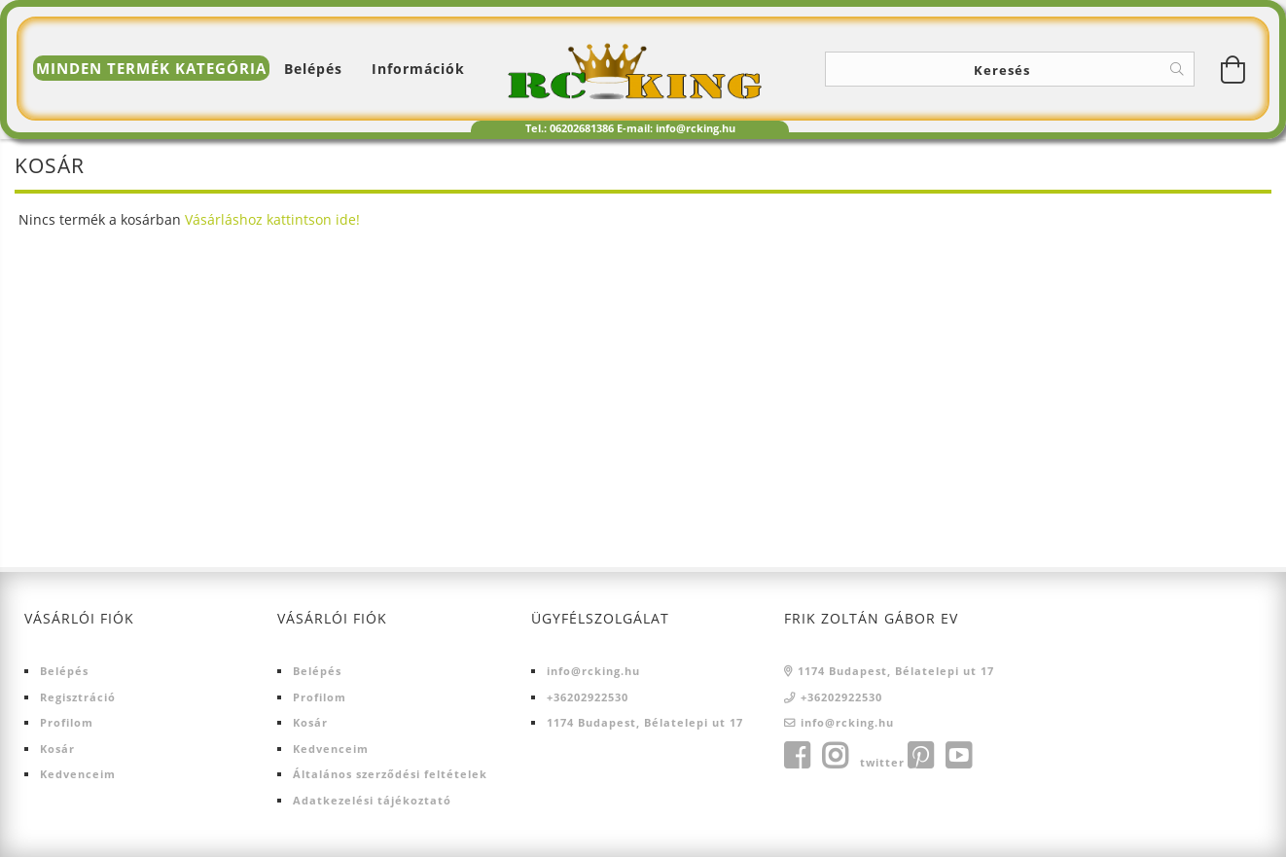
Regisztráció (78, 697)
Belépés (64, 670)
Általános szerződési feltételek (390, 774)
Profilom (66, 722)
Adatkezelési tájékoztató (372, 800)
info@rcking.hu (593, 670)
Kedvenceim (78, 774)
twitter (882, 762)
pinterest (920, 755)
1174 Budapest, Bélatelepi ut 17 (645, 722)
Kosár (57, 748)
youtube (958, 755)
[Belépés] (313, 69)
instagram (834, 755)
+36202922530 (587, 697)
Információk (418, 68)
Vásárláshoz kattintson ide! (272, 219)
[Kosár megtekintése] (1233, 69)
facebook (796, 755)
